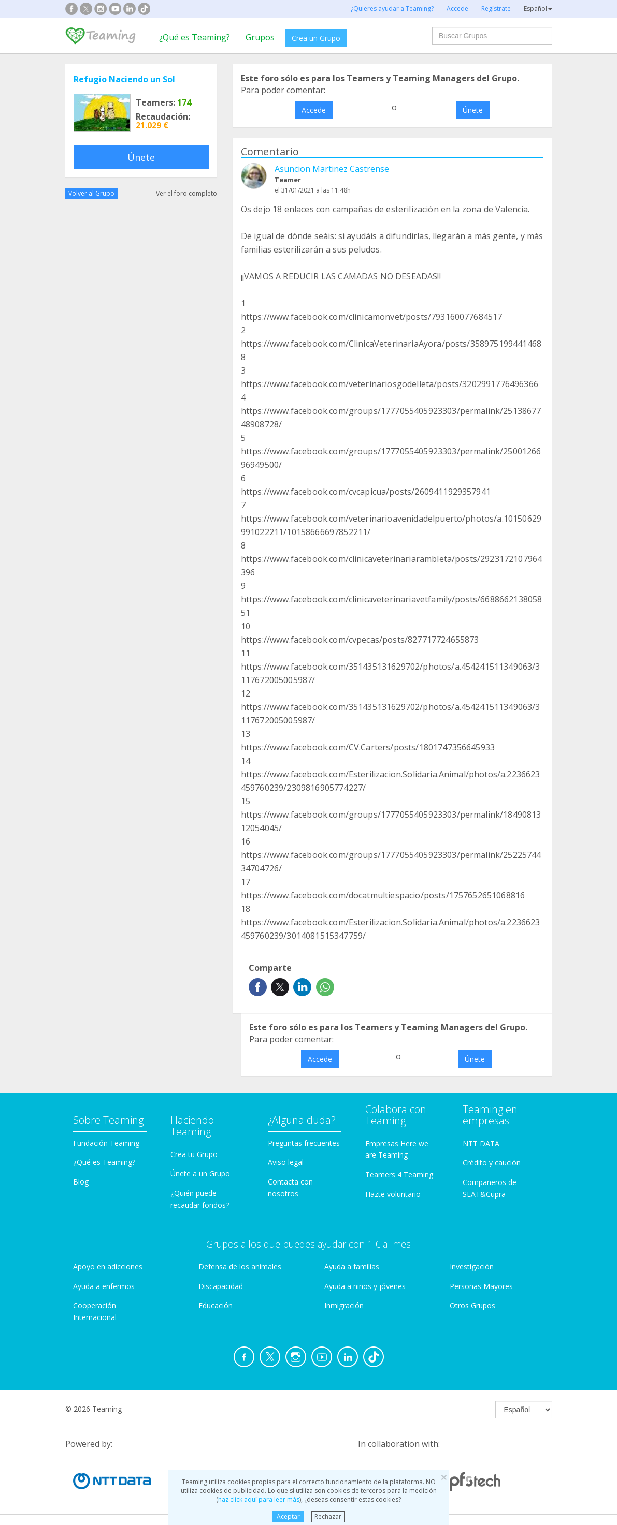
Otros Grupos (472, 1305)
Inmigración (344, 1305)
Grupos (260, 37)
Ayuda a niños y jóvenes (365, 1286)
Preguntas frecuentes (304, 1143)
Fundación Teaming (106, 1143)
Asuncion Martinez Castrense (332, 168)
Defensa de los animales (239, 1266)
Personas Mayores (481, 1286)
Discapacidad (220, 1286)
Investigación (472, 1266)
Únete (141, 157)
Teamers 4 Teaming (399, 1174)
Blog (81, 1182)
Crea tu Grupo (194, 1154)
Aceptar (288, 1516)
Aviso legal (286, 1162)
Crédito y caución (492, 1162)
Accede (314, 110)
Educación (215, 1305)
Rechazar (327, 1516)
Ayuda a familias (351, 1266)
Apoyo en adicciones (107, 1266)
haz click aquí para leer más (258, 1499)
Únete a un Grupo (200, 1173)
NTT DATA (481, 1143)
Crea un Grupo (316, 38)
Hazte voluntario (393, 1194)
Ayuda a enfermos (104, 1286)
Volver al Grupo (91, 193)
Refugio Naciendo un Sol (124, 79)
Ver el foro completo (186, 193)
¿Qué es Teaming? (194, 37)
